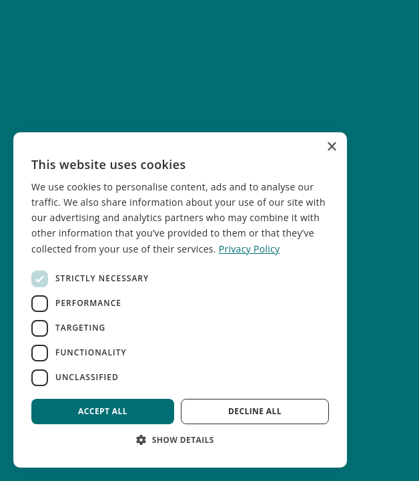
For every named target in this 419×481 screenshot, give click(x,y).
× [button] (331, 147)
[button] (180, 439)
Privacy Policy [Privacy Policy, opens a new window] (249, 249)
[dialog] (180, 300)
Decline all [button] (255, 411)
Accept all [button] (102, 411)
